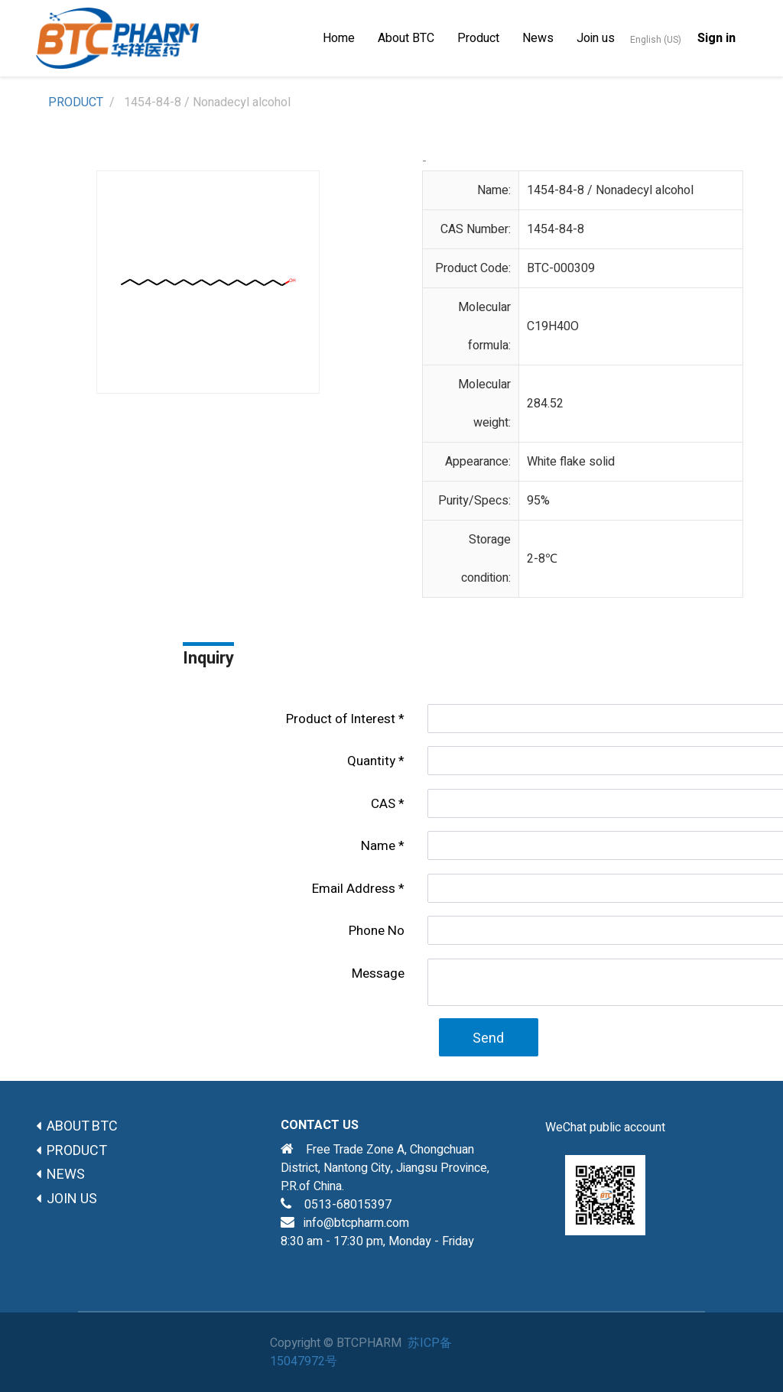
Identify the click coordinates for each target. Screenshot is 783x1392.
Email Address (353, 888)
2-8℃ (542, 559)
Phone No (376, 930)
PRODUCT (75, 102)
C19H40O (553, 326)
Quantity (371, 761)
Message (378, 973)
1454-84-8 (555, 229)
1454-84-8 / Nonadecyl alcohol (610, 190)
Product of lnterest (340, 718)
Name (378, 845)
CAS (383, 803)
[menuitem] (338, 38)
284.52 (545, 403)
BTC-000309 (561, 268)
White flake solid (571, 462)
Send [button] (488, 1038)
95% (538, 501)
